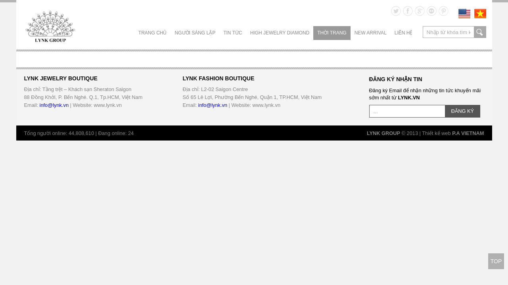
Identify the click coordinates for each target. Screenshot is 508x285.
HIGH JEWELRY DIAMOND (280, 33)
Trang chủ (152, 33)
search (480, 32)
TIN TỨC (232, 33)
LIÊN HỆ (404, 33)
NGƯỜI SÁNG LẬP (195, 33)
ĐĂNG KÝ (462, 111)
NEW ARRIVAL (371, 33)
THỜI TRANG (331, 33)
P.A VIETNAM (468, 133)
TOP (496, 261)
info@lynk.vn (54, 105)
